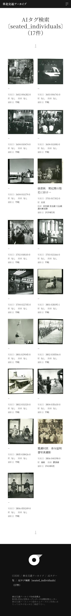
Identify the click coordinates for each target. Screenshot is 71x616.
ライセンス (25, 604)
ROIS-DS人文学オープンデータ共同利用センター (34, 599)
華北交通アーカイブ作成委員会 (26, 596)
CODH (15, 575)
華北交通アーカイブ (33, 575)
